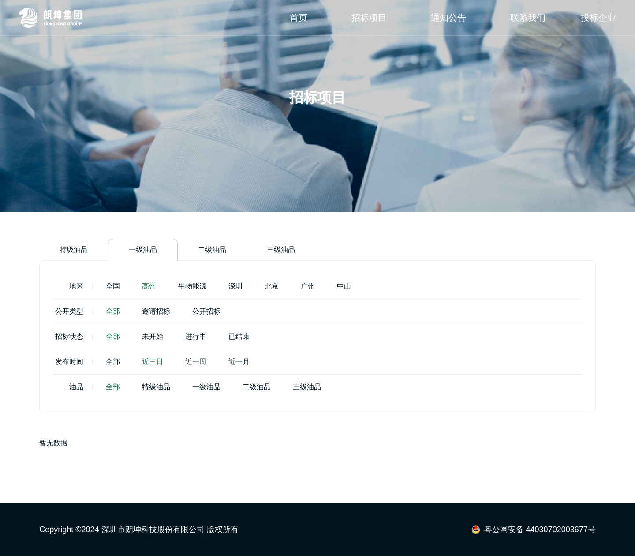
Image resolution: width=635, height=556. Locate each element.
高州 (149, 286)
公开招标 (206, 312)
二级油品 (212, 250)
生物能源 (192, 286)
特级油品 (74, 250)
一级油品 (143, 250)
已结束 (239, 337)
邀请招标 (156, 312)
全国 (113, 286)
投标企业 (598, 17)
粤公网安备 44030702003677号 (540, 529)
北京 (272, 286)
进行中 (195, 337)
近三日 (152, 362)
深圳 (235, 286)
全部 (113, 312)
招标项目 (369, 18)
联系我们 (527, 18)
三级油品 (281, 250)
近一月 (239, 362)
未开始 (152, 337)
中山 (344, 286)
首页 (298, 18)
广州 (308, 286)
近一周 (195, 362)
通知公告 (448, 18)
